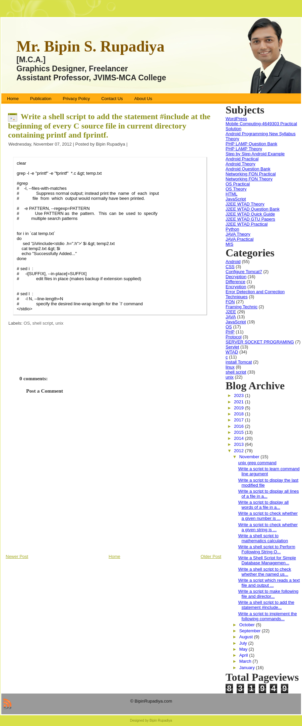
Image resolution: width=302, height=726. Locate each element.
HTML (231, 193)
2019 (239, 407)
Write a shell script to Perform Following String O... (266, 549)
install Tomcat (239, 362)
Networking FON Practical (251, 173)
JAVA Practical (239, 239)
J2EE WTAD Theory (245, 204)
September (250, 630)
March (246, 661)
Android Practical (242, 158)
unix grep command (257, 462)
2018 (239, 413)
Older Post (211, 556)
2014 (239, 438)
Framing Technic (241, 306)
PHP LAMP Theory (244, 148)
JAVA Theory (238, 234)
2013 (239, 444)
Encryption (236, 286)
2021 (239, 401)
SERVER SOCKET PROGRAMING (260, 341)
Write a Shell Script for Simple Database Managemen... (267, 560)
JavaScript (236, 198)
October (247, 624)
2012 (239, 450)
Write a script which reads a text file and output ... (269, 583)
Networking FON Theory (249, 178)
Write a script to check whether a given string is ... (268, 527)
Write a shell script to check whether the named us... (264, 572)
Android (233, 261)
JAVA (231, 316)
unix (59, 323)
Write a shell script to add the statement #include (109, 125)
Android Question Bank (248, 168)
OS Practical (238, 183)
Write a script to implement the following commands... (267, 616)
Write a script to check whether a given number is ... (268, 516)
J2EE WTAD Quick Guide (250, 214)
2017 (239, 419)
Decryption (236, 276)
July (243, 643)
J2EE (231, 311)
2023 (239, 395)
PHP (230, 331)
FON (230, 301)
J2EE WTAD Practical (246, 224)
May (244, 649)
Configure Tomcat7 (244, 271)
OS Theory (236, 188)
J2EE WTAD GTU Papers (250, 219)
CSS (230, 266)
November (250, 456)
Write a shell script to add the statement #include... (266, 605)
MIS (229, 244)
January (247, 667)
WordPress (236, 118)
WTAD (232, 351)
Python (232, 229)
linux (230, 367)
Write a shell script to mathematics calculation (263, 538)
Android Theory (240, 163)
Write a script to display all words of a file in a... (263, 505)
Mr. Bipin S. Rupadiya (90, 46)
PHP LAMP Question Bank (251, 143)
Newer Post (17, 556)
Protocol (234, 336)
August (246, 636)
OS (27, 323)
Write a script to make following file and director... (268, 594)
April (244, 655)
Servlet (232, 346)
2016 (239, 426)
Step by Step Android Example (255, 153)
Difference (235, 281)
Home (114, 556)
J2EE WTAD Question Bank (253, 209)
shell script (43, 323)
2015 (239, 432)
